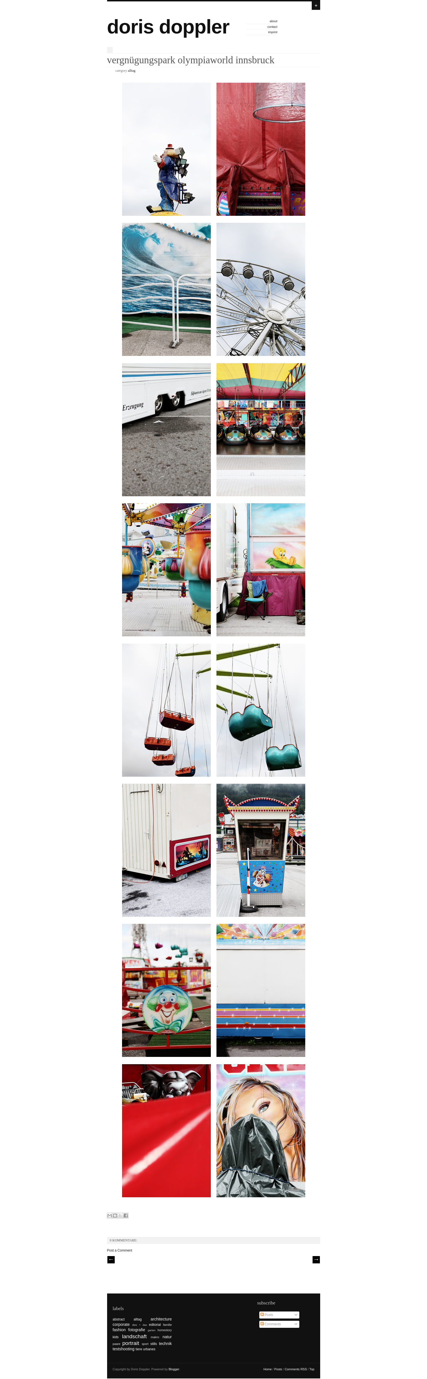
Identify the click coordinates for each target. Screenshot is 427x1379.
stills (153, 1344)
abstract (119, 1319)
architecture (161, 1319)
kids (116, 1337)
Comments (270, 1324)
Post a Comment (119, 1250)
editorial (155, 1325)
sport (145, 1344)
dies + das (139, 1324)
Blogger (174, 1369)
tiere (139, 1349)
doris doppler (168, 27)
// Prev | (111, 1259)
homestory (165, 1330)
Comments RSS (296, 1369)
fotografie (136, 1330)
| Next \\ (316, 1259)
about (274, 21)
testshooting (124, 1349)
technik (165, 1343)
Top (312, 1369)
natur (167, 1337)
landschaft (134, 1336)
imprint (272, 32)
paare (117, 1344)
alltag (132, 71)
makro (155, 1337)
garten (151, 1330)
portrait (130, 1343)
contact (272, 26)
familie (167, 1324)
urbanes (149, 1349)
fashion (119, 1330)
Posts (266, 1315)
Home (268, 1369)
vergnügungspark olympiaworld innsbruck (191, 60)
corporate (121, 1324)
